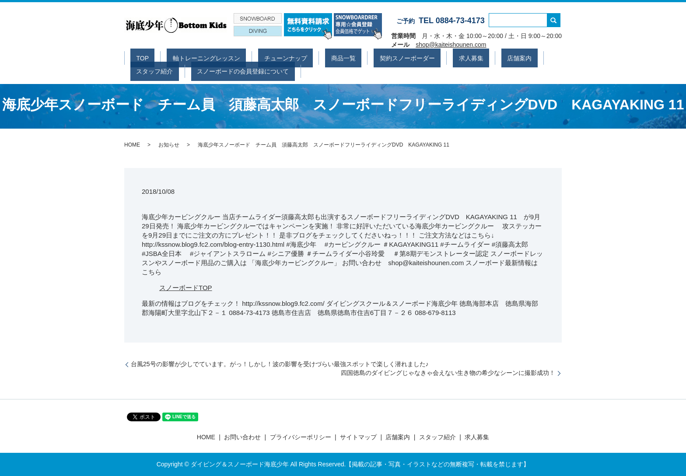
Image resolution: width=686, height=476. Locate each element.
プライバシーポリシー (300, 437)
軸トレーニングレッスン (189, 57)
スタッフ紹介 (486, 57)
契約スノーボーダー (354, 57)
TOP (136, 57)
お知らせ (168, 145)
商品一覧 (302, 57)
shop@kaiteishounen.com (451, 44)
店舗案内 (443, 57)
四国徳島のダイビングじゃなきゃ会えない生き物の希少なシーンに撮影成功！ (448, 372)
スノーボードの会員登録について (176, 70)
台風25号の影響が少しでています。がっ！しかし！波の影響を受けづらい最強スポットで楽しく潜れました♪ (280, 364)
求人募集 (406, 57)
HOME (132, 145)
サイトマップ (358, 437)
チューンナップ (256, 57)
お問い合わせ (242, 437)
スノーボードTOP (185, 287)
